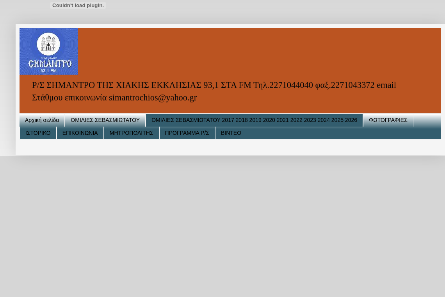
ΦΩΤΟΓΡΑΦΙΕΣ (388, 120)
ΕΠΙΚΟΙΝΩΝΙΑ (80, 133)
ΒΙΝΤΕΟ (231, 133)
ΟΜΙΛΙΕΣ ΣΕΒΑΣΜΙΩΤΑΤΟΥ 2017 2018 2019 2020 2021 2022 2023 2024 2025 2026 (254, 120)
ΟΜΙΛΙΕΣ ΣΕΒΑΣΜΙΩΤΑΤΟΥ (105, 120)
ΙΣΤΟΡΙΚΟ (38, 133)
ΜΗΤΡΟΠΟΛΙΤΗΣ (131, 133)
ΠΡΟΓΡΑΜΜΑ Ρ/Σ (187, 133)
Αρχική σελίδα (42, 120)
